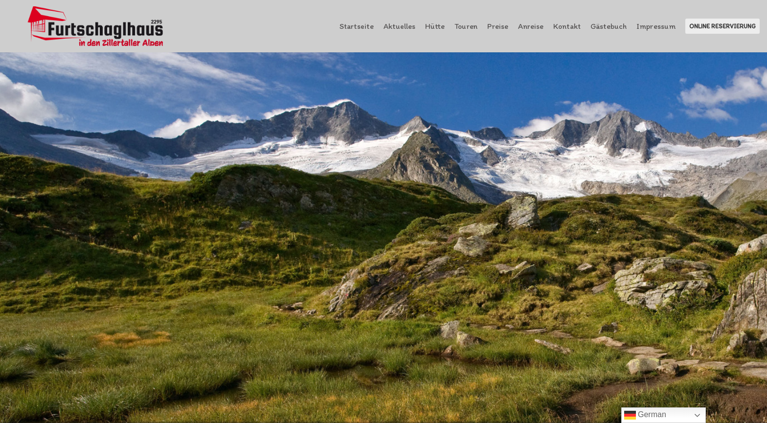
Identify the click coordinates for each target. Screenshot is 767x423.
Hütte (435, 26)
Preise (497, 26)
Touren (465, 26)
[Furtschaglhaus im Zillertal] (96, 26)
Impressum (656, 26)
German (645, 415)
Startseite (356, 26)
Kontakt (567, 26)
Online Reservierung (722, 26)
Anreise (530, 26)
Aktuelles (399, 26)
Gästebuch (608, 26)
